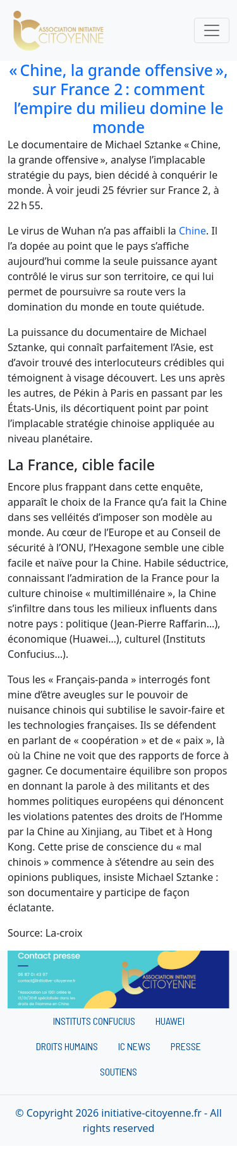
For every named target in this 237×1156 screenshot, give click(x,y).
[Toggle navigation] (211, 30)
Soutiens (118, 1071)
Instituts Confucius (94, 1021)
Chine (192, 231)
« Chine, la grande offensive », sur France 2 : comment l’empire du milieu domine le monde (118, 99)
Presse (186, 1046)
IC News (134, 1046)
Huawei (170, 1021)
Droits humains (67, 1046)
